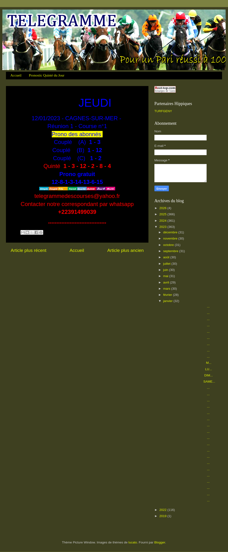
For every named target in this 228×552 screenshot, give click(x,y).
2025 (163, 214)
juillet (167, 263)
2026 (163, 208)
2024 (163, 220)
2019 (163, 516)
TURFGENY (163, 111)
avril (166, 282)
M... (186, 363)
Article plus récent (28, 250)
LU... (187, 369)
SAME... (188, 381)
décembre (170, 232)
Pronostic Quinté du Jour (46, 75)
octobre (169, 245)
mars (167, 288)
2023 (163, 227)
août (166, 257)
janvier (168, 301)
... (186, 306)
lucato (132, 542)
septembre (171, 251)
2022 (163, 510)
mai (166, 276)
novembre (170, 238)
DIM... (187, 375)
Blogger (159, 542)
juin (166, 270)
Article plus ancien (125, 250)
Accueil (16, 75)
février (168, 295)
